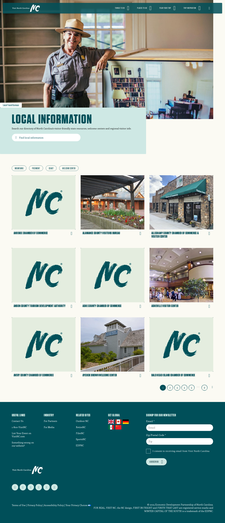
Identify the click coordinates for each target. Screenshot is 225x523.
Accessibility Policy (54, 505)
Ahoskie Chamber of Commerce (31, 233)
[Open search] (211, 8)
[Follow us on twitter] (15, 487)
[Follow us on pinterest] (38, 487)
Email (149, 421)
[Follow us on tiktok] (54, 487)
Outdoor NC (82, 420)
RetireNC (81, 427)
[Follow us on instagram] (31, 487)
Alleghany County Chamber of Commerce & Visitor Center (175, 234)
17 (204, 387)
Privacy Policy (34, 505)
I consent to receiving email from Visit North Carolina (181, 451)
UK (111, 421)
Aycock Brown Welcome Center (100, 375)
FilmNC (80, 433)
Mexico (111, 427)
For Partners (50, 420)
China (118, 427)
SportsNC (81, 439)
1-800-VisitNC (19, 427)
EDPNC (80, 445)
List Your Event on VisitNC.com (21, 435)
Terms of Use (19, 505)
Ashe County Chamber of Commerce (102, 306)
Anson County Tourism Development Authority (40, 306)
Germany (126, 421)
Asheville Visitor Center (165, 306)
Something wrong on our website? (23, 444)
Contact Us (17, 420)
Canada (118, 421)
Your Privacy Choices (77, 505)
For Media (49, 427)
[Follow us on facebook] (23, 487)
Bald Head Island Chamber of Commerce (173, 375)
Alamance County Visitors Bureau (101, 233)
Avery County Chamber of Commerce (34, 375)
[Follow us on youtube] (46, 487)
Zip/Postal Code (155, 435)
